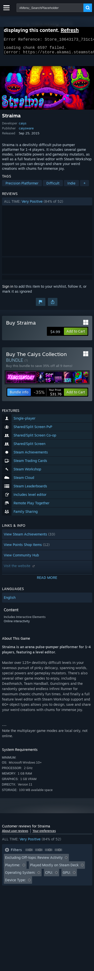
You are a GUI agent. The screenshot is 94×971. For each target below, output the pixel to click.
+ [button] (84, 186)
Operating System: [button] (20, 875)
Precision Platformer (22, 186)
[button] (47, 204)
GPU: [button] (67, 875)
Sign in (7, 289)
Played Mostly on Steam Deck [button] (54, 868)
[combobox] (50, 7)
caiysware (26, 131)
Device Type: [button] (15, 883)
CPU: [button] (49, 875)
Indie (71, 186)
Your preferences (44, 834)
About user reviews (15, 834)
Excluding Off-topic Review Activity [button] (34, 860)
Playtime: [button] (12, 868)
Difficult (52, 186)
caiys (22, 126)
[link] (47, 395)
